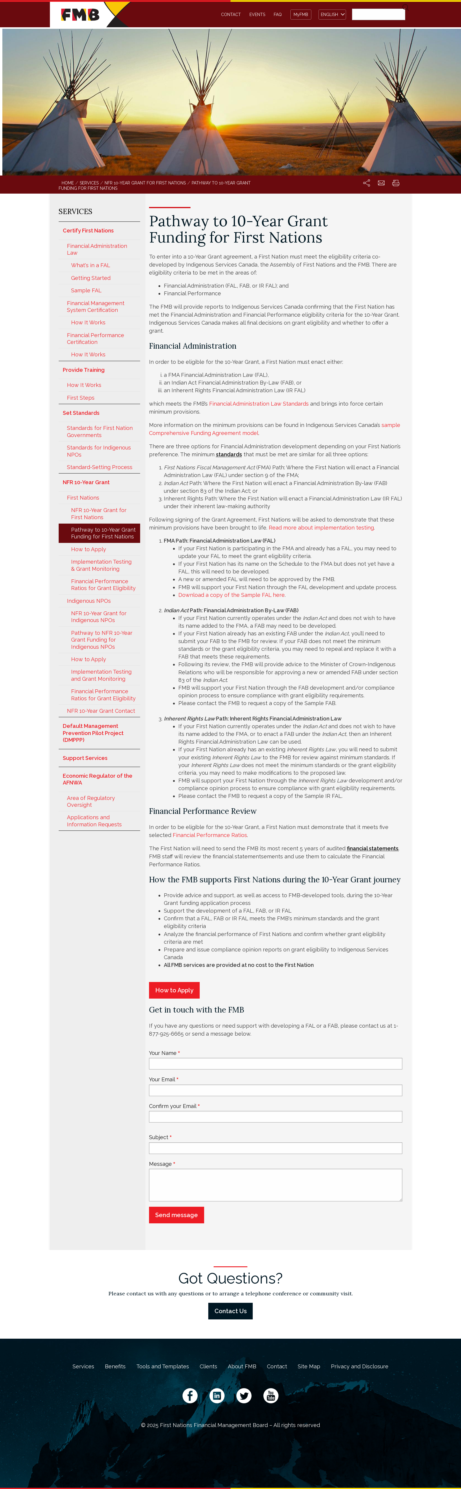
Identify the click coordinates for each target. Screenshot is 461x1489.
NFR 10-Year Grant (86, 482)
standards (229, 454)
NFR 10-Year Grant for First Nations (99, 513)
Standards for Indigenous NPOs (99, 450)
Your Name (163, 1053)
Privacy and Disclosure (359, 1366)
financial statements (372, 848)
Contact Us (231, 1311)
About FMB (242, 1366)
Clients (208, 1366)
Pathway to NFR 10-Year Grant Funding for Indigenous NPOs (101, 640)
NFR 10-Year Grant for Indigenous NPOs (99, 616)
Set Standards (81, 413)
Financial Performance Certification (95, 338)
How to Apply (88, 549)
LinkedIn (217, 1395)
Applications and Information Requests (94, 820)
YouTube (270, 1395)
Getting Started (91, 278)
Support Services (85, 758)
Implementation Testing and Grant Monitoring (101, 675)
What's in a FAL (90, 265)
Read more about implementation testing (321, 528)
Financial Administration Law (97, 249)
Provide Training (84, 370)
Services (83, 1366)
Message (160, 1164)
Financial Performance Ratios (210, 835)
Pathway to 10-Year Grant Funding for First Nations (103, 533)
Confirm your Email (172, 1106)
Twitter (244, 1395)
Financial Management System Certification (95, 306)
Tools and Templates (162, 1366)
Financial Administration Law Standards (259, 404)
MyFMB (301, 14)
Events (257, 14)
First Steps (81, 398)
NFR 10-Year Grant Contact (101, 711)
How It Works (88, 322)
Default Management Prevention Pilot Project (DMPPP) (93, 733)
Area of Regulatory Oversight (91, 801)
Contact (231, 14)
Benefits (115, 1366)
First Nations (83, 498)
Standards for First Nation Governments (100, 431)
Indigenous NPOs (89, 601)
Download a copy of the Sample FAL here (231, 595)
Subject (158, 1137)
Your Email (162, 1079)
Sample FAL (86, 290)
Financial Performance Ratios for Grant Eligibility (103, 584)
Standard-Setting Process (99, 467)
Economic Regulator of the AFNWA (97, 779)
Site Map (309, 1366)
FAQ (278, 14)
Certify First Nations (88, 230)
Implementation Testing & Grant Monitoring (101, 565)
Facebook (190, 1395)
